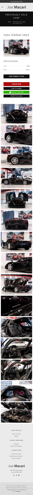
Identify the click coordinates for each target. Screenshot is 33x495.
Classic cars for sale (16, 454)
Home (9, 22)
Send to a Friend (16, 88)
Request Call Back (16, 96)
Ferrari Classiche (16, 458)
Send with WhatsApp (16, 92)
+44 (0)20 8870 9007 (16, 1)
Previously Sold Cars (19, 22)
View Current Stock (16, 76)
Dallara (16, 436)
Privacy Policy (22, 489)
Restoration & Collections (16, 456)
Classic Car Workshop (16, 446)
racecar (18, 491)
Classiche (16, 444)
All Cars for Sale (16, 434)
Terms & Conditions (12, 489)
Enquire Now (16, 84)
